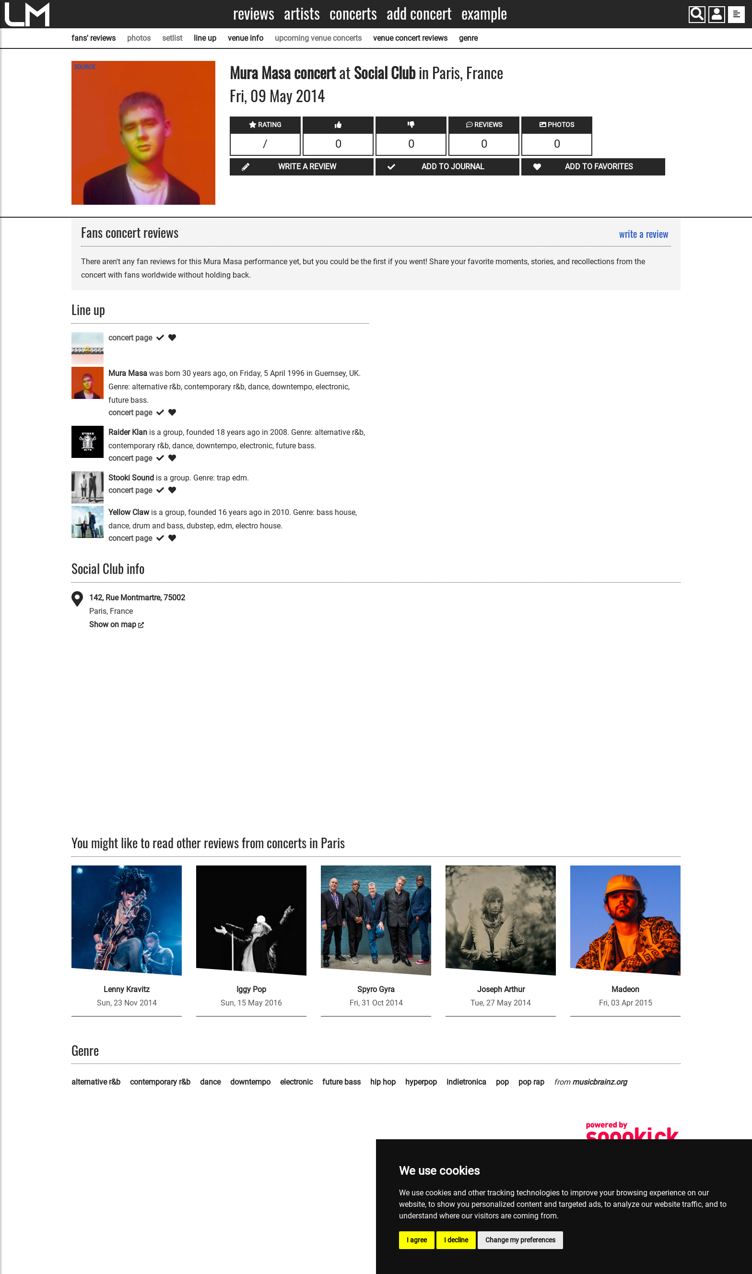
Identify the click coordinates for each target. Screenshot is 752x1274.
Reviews (253, 13)
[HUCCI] (87, 347)
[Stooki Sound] (87, 486)
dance (210, 1082)
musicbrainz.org (599, 1082)
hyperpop (421, 1082)
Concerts (353, 13)
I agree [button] (417, 1240)
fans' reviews (93, 38)
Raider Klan (127, 432)
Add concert (419, 13)
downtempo (250, 1082)
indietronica (466, 1082)
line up (205, 38)
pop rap (531, 1082)
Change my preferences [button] (520, 1240)
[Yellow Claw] (87, 521)
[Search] (697, 14)
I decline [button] (456, 1240)
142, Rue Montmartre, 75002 (137, 597)
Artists (302, 13)
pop (502, 1082)
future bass (341, 1082)
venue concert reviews (410, 38)
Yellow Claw (128, 512)
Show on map (112, 624)
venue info (245, 38)
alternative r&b (95, 1082)
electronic (296, 1082)
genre (468, 38)
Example (484, 13)
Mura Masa (260, 72)
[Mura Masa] (87, 382)
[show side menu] (736, 14)
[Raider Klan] (87, 441)
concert (313, 72)
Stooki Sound (131, 477)
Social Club (384, 72)
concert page (130, 337)
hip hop (383, 1082)
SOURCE (84, 67)
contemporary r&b (160, 1082)
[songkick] (633, 1137)
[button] (717, 15)
